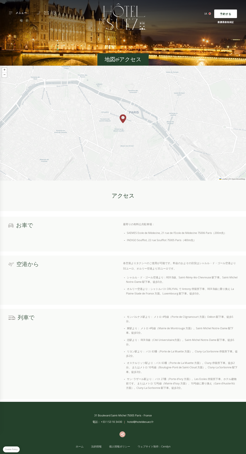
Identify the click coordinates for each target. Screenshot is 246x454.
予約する (225, 14)
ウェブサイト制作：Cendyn (154, 446)
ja (206, 13)
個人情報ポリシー (119, 446)
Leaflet (223, 179)
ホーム (80, 446)
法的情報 (96, 446)
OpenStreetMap (238, 179)
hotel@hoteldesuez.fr (140, 422)
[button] (123, 118)
